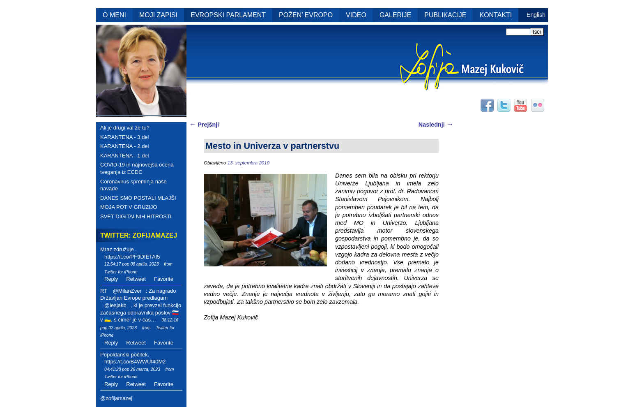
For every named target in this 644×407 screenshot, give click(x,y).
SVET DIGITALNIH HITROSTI (136, 216)
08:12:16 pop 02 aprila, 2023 (139, 324)
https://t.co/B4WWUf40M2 (135, 361)
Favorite (163, 279)
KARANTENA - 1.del (124, 156)
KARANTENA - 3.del (124, 137)
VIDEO (356, 15)
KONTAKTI (496, 15)
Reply (111, 279)
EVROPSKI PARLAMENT (228, 15)
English (536, 15)
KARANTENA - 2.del (124, 146)
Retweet (136, 279)
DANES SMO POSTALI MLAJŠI (138, 198)
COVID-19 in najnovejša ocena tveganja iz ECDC (137, 168)
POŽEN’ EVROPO (306, 15)
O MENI (114, 15)
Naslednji (436, 124)
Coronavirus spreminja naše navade (133, 185)
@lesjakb (115, 305)
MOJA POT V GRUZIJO (128, 207)
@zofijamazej (116, 398)
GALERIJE (395, 15)
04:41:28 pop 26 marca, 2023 (132, 369)
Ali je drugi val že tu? (125, 128)
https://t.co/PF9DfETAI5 (132, 257)
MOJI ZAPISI (158, 15)
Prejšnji (204, 124)
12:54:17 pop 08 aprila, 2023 (131, 264)
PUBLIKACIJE (445, 15)
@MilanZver (127, 291)
